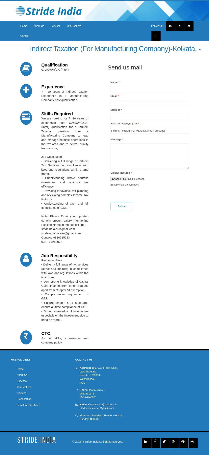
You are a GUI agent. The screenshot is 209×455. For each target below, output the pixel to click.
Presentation (24, 399)
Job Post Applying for (124, 124)
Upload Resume (120, 173)
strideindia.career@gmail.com (97, 408)
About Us (39, 25)
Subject (115, 110)
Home (23, 25)
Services (56, 25)
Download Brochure (28, 405)
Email (114, 96)
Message (116, 139)
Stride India (91, 441)
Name (114, 82)
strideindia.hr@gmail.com (102, 404)
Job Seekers (74, 25)
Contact (24, 35)
